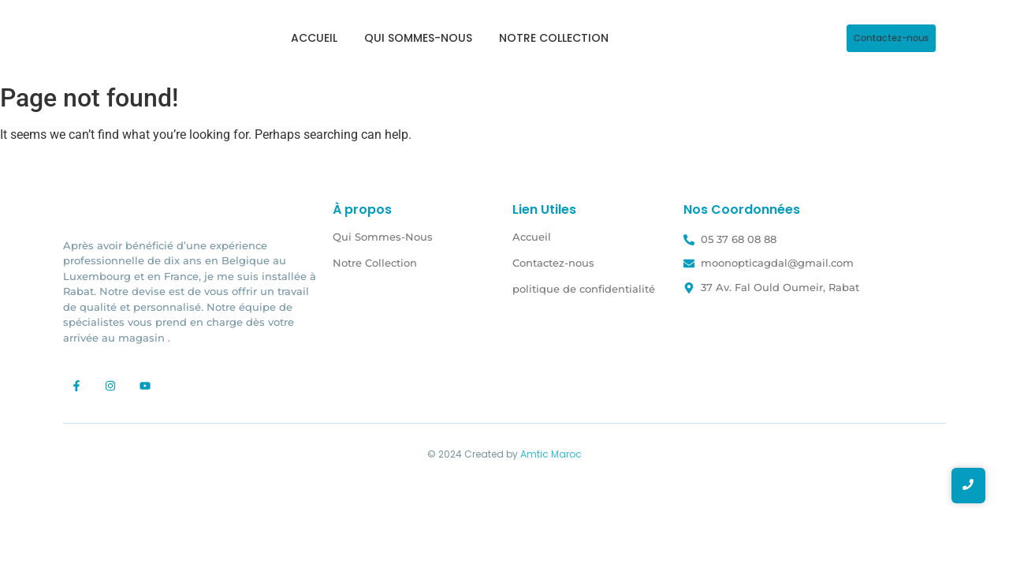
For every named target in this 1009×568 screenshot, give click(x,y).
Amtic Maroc (551, 454)
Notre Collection (554, 38)
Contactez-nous (553, 262)
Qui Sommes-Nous (418, 38)
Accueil (314, 38)
